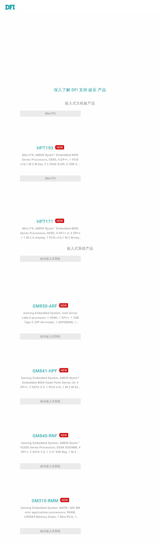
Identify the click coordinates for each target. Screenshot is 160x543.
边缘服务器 (12, 503)
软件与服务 (12, 508)
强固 (48, 499)
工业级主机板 (14, 474)
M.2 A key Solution (58, 530)
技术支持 (91, 474)
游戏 (48, 484)
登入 (88, 527)
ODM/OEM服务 (55, 525)
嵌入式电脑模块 (15, 479)
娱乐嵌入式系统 (38, 221)
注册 (88, 533)
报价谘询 (91, 479)
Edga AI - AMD (55, 515)
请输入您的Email (136, 509)
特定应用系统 (14, 489)
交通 (48, 489)
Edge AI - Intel (54, 510)
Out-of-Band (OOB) (58, 520)
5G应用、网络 (54, 505)
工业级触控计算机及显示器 (19, 496)
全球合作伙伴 (94, 508)
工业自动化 (52, 474)
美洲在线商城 (94, 503)
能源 (48, 494)
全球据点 (91, 484)
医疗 (48, 479)
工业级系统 (12, 484)
